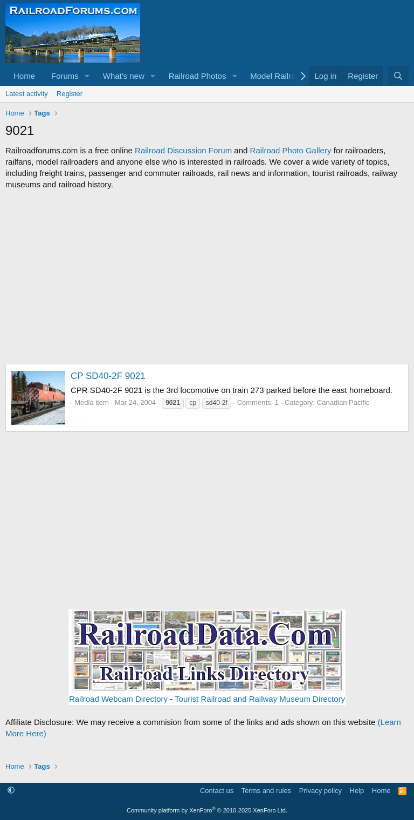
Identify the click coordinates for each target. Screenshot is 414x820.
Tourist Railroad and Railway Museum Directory (260, 698)
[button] (87, 76)
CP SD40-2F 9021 (108, 376)
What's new (123, 75)
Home (24, 75)
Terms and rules (266, 791)
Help (357, 791)
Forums (65, 75)
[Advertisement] (207, 277)
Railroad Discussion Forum (183, 150)
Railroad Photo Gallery (291, 150)
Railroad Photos (197, 75)
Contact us (216, 791)
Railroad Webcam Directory (118, 698)
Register (69, 94)
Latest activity (26, 94)
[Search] (398, 76)
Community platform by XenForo (207, 810)
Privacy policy (320, 791)
